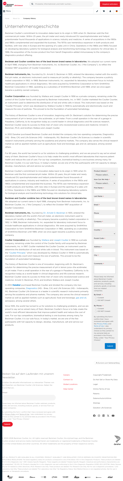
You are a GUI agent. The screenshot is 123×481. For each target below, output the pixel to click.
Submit (110, 346)
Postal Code (99, 238)
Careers (66, 375)
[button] (32, 4)
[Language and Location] (117, 11)
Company (98, 222)
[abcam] (21, 477)
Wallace (45, 240)
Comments (99, 264)
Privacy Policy (102, 324)
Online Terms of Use (101, 389)
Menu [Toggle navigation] (7, 11)
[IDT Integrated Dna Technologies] (65, 477)
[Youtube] (113, 416)
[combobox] (61, 4)
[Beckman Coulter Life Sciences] (13, 4)
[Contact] (97, 11)
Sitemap (96, 403)
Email (97, 205)
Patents (96, 394)
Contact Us (68, 380)
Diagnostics (31, 288)
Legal (95, 384)
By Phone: (98, 306)
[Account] (110, 11)
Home (7, 18)
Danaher (16, 285)
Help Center (68, 389)
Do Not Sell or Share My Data (105, 380)
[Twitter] (108, 416)
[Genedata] (43, 477)
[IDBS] (54, 477)
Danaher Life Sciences (102, 408)
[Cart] (103, 11)
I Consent (100, 298)
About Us (16, 18)
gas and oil (81, 298)
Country (98, 230)
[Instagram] (99, 416)
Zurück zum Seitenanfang (107, 363)
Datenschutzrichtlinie (102, 398)
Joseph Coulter (61, 240)
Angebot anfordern (110, 4)
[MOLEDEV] (88, 477)
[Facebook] (94, 416)
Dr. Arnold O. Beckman (54, 213)
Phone (96, 213)
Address (98, 247)
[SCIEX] (110, 477)
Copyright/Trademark (102, 375)
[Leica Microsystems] (77, 478)
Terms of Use (99, 326)
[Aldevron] (32, 477)
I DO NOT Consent (103, 300)
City (96, 255)
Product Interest (101, 171)
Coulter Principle (17, 253)
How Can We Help (102, 180)
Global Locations (70, 384)
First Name (99, 188)
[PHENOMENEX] (99, 477)
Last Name (99, 196)
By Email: (98, 295)
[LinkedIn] (103, 416)
